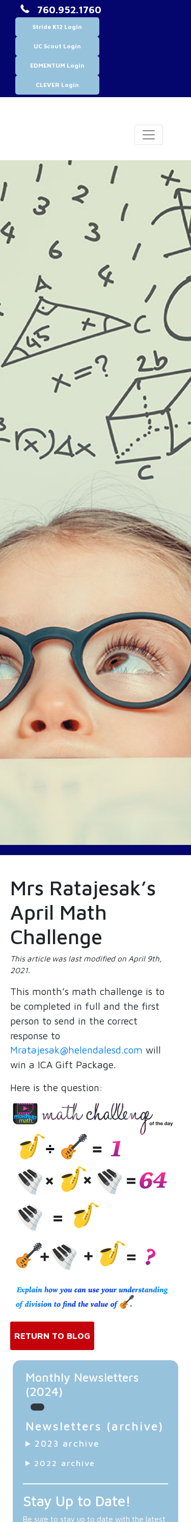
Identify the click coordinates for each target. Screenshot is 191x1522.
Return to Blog (52, 1335)
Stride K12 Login (57, 27)
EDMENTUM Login (57, 65)
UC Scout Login (57, 46)
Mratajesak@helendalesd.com (76, 1050)
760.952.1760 (69, 9)
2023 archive (67, 1444)
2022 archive (64, 1463)
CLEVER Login (57, 85)
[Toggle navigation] (148, 135)
